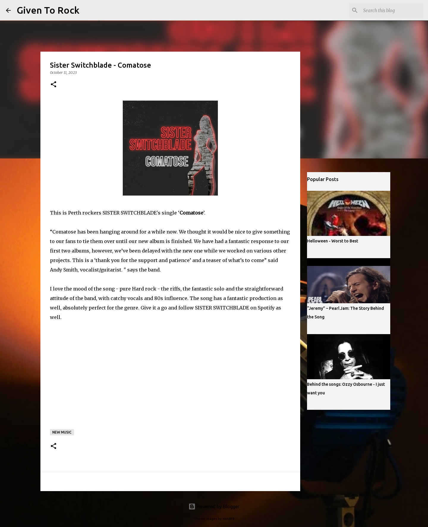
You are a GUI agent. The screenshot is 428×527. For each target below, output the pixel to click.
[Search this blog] (392, 10)
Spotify (266, 308)
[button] (53, 85)
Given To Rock (48, 10)
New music (62, 432)
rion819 (228, 518)
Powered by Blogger (214, 506)
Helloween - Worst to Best (332, 241)
